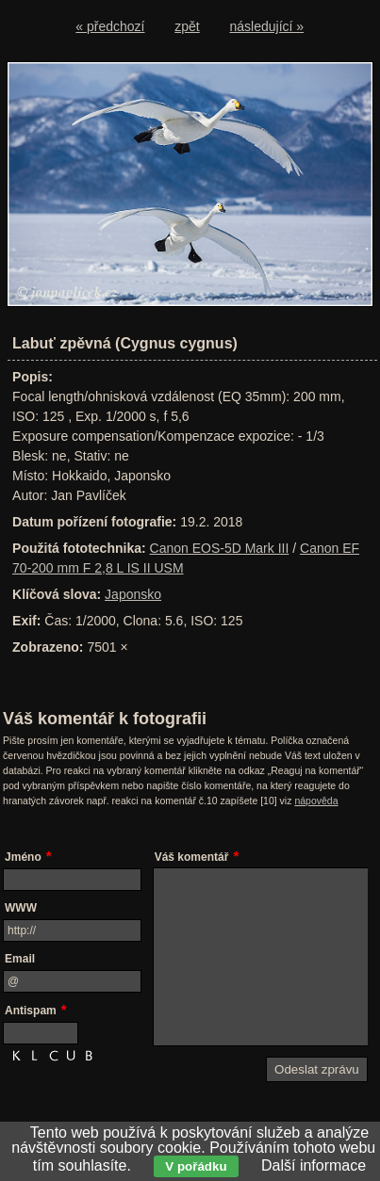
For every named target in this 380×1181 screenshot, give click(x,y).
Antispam (31, 1010)
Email (20, 958)
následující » (267, 26)
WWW (21, 907)
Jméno (23, 857)
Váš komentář (192, 857)
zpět (186, 26)
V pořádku (195, 1166)
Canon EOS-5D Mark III (219, 548)
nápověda (316, 800)
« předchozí (109, 26)
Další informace (313, 1165)
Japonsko (133, 594)
